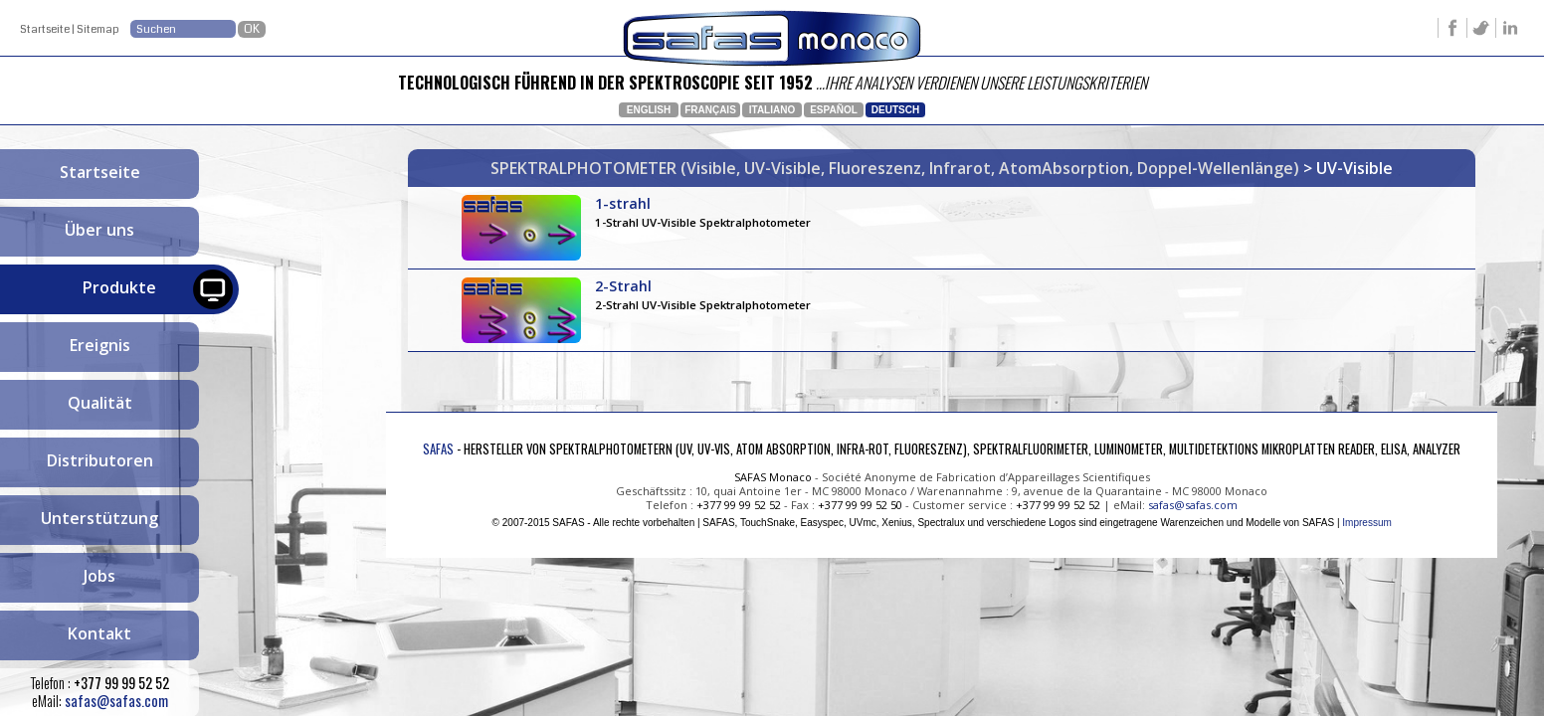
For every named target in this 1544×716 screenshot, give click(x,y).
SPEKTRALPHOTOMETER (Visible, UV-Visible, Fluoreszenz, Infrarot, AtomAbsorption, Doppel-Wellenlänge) (896, 168)
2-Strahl (704, 294)
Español (834, 109)
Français (710, 109)
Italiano (772, 109)
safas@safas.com (116, 700)
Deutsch (895, 109)
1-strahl (704, 212)
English (649, 109)
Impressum (1366, 522)
